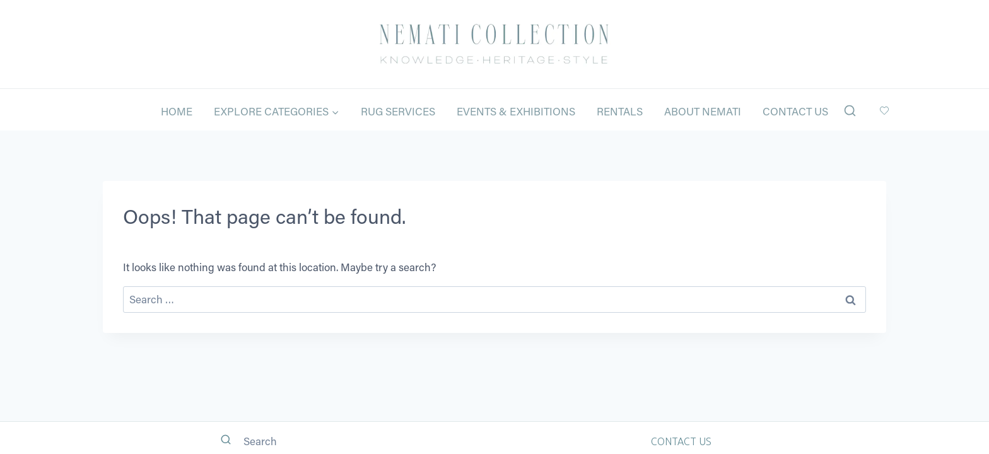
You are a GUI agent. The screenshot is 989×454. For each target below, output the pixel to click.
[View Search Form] (850, 111)
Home (176, 111)
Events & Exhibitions (516, 111)
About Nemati (702, 111)
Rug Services (398, 111)
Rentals (620, 111)
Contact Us (795, 111)
